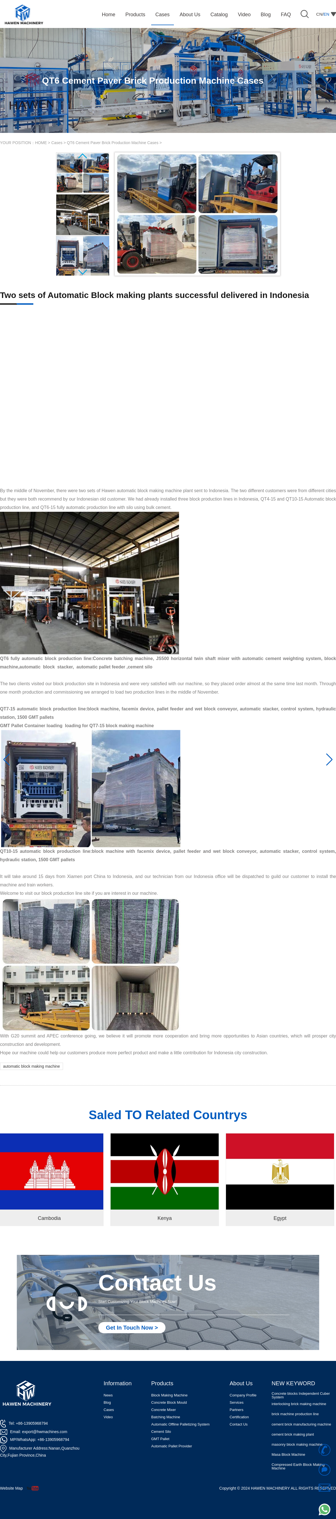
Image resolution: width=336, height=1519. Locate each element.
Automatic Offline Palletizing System (180, 1424)
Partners (236, 1410)
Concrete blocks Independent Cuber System (301, 1395)
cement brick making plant (293, 1434)
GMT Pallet (160, 1439)
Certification (239, 1417)
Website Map (11, 1488)
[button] (6, 759)
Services (237, 1402)
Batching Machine (165, 1417)
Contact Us (239, 1424)
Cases (56, 142)
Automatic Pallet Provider (171, 1446)
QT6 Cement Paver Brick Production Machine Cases (112, 142)
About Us (241, 1383)
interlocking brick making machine (299, 1404)
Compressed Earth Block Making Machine (298, 1466)
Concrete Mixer (163, 1410)
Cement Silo (161, 1431)
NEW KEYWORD (293, 1383)
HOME (41, 142)
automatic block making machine (31, 1066)
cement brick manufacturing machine (301, 1424)
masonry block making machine (297, 1444)
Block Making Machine (169, 1395)
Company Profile (243, 1395)
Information (118, 1383)
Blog (107, 1402)
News (108, 1395)
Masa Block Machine (288, 1455)
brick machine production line (295, 1414)
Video (108, 1417)
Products (162, 1383)
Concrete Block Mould (169, 1402)
